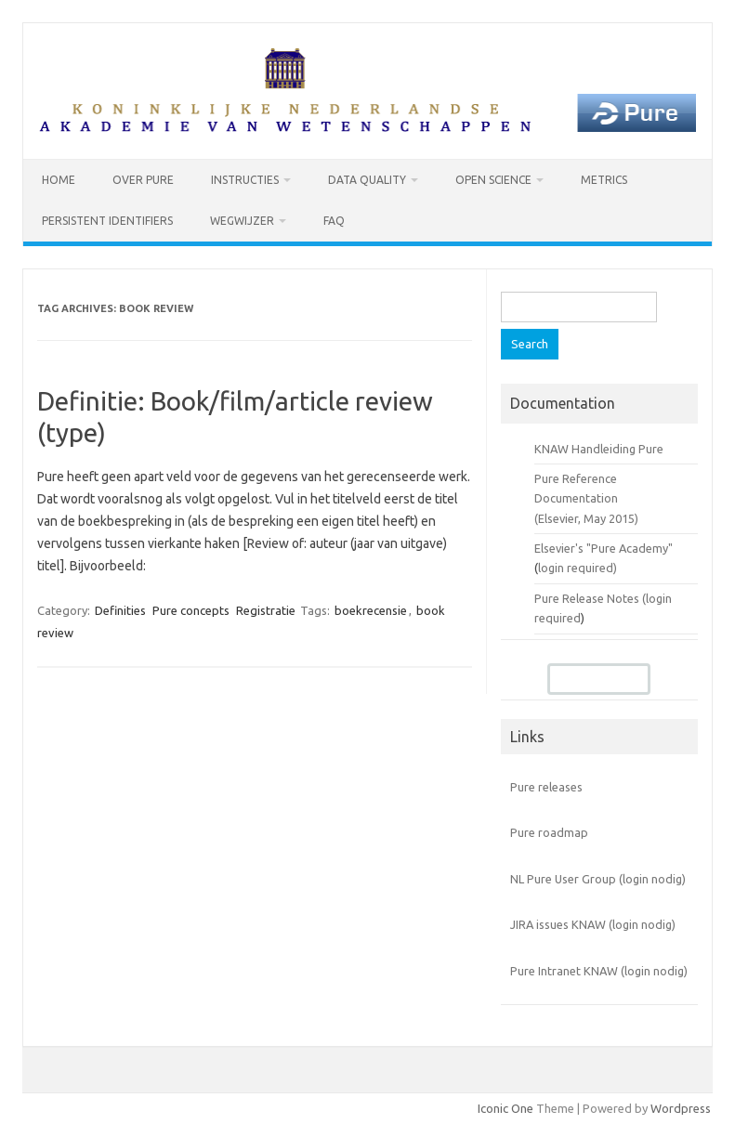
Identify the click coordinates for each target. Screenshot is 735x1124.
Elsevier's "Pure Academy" (603, 548)
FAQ (334, 221)
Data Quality (367, 180)
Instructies (245, 180)
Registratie (265, 610)
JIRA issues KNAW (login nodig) (593, 924)
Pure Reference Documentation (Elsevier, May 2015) (586, 498)
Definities (120, 610)
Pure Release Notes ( (590, 598)
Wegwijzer (242, 221)
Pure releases (546, 786)
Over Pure (143, 180)
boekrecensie (371, 610)
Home (58, 180)
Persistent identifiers (107, 221)
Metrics (604, 180)
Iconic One (505, 1108)
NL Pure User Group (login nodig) (598, 878)
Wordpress (680, 1108)
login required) (577, 567)
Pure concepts (191, 610)
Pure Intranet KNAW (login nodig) (599, 970)
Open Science (493, 180)
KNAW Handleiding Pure (598, 448)
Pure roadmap (549, 832)
